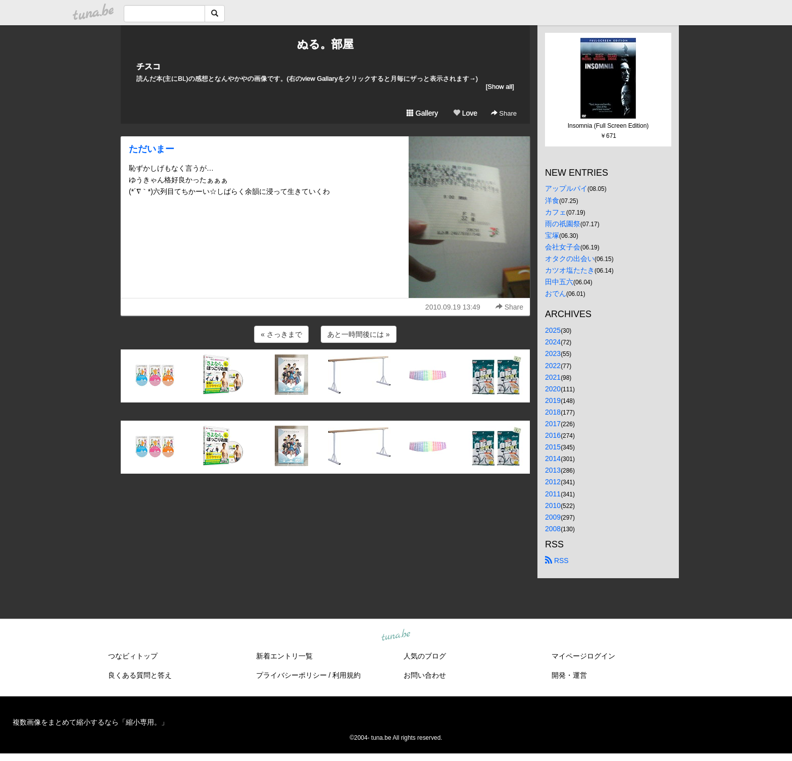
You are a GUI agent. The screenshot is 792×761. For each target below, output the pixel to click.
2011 (553, 494)
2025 (553, 330)
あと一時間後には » (358, 334)
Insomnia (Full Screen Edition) (608, 125)
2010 (553, 505)
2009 (553, 517)
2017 (553, 424)
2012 (553, 482)
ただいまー (151, 149)
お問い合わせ (425, 675)
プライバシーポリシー (291, 675)
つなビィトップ (133, 656)
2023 (553, 353)
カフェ (555, 212)
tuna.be (395, 635)
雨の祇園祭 (562, 224)
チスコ (148, 66)
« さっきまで (281, 334)
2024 (553, 342)
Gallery (422, 113)
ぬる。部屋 (325, 44)
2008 (553, 529)
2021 (553, 377)
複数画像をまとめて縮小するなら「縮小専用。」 (90, 722)
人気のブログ (425, 656)
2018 (553, 412)
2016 (553, 435)
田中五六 (559, 282)
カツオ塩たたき (570, 270)
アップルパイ (566, 188)
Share (504, 113)
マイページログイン (583, 656)
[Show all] (500, 86)
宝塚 (552, 235)
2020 (553, 389)
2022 (553, 366)
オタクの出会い (570, 259)
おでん (555, 293)
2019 (553, 400)
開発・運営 (569, 675)
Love (465, 113)
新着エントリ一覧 (284, 656)
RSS (557, 560)
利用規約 (346, 675)
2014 (553, 458)
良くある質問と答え (140, 675)
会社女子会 (562, 247)
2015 (553, 447)
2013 (553, 470)
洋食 (552, 200)
